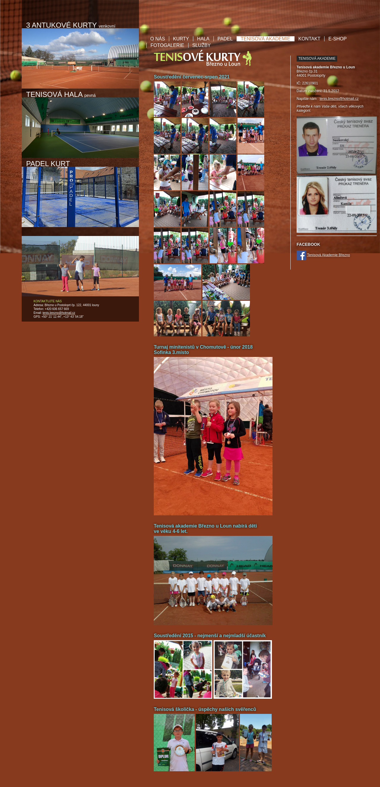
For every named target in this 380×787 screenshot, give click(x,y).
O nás (157, 38)
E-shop (337, 38)
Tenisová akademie (265, 38)
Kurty (181, 38)
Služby (201, 45)
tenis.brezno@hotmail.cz (59, 312)
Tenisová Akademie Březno (328, 255)
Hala (203, 38)
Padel (225, 38)
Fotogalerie (167, 45)
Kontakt (309, 38)
